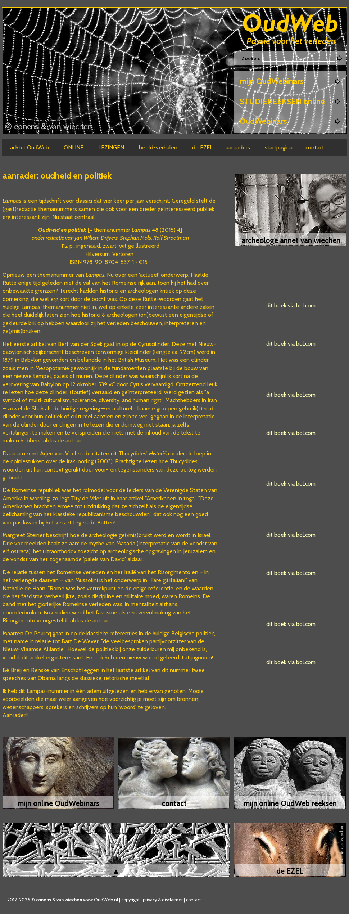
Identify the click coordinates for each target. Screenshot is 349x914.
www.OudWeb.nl (100, 899)
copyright (130, 899)
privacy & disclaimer (163, 899)
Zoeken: (251, 58)
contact (193, 899)
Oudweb (290, 24)
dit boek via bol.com (291, 305)
